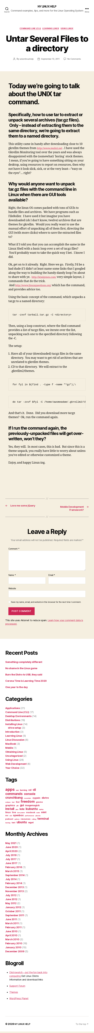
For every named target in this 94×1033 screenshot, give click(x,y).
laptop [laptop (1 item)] (41, 811)
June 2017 (11, 864)
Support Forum (17, 987)
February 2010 (13, 944)
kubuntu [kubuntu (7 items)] (32, 810)
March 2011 (12, 924)
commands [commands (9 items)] (14, 795)
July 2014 (11, 880)
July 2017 (11, 860)
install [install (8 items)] (9, 810)
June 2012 (11, 900)
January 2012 (13, 908)
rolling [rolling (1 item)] (34, 821)
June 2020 (11, 848)
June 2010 (11, 932)
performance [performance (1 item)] (29, 817)
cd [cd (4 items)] (29, 791)
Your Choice (12, 769)
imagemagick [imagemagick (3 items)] (32, 806)
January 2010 (13, 948)
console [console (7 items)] (29, 795)
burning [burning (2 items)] (23, 791)
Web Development (16, 765)
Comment (13, 550)
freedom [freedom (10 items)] (28, 803)
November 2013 (14, 892)
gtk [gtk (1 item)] (17, 807)
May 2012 (11, 904)
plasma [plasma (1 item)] (37, 817)
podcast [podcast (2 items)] (9, 820)
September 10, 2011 (50, 60)
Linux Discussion (14, 741)
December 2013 (14, 888)
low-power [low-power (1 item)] (21, 814)
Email (51, 576)
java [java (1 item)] (17, 811)
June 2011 (11, 920)
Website (12, 590)
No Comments (75, 60)
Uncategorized (14, 757)
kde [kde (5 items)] (22, 810)
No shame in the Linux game (21, 669)
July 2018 (11, 856)
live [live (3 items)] (14, 813)
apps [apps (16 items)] (10, 791)
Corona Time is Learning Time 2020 (26, 682)
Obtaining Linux (14, 753)
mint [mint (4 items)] (43, 813)
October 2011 (13, 912)
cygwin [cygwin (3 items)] (36, 799)
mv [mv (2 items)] (6, 817)
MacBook (10, 745)
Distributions (12, 721)
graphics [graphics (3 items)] (10, 806)
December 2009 (14, 952)
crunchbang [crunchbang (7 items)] (14, 799)
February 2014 (13, 884)
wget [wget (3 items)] (31, 824)
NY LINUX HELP (46, 6)
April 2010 (11, 936)
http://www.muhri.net (51, 149)
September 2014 (15, 876)
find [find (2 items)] (17, 803)
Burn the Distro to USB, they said (23, 676)
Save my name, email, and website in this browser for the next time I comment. (46, 603)
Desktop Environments (18, 717)
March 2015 (12, 872)
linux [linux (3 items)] (8, 813)
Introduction (12, 733)
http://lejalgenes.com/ (46, 278)
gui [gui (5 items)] (22, 806)
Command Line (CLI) (28, 29)
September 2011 (14, 916)
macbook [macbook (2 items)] (30, 814)
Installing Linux (14, 725)
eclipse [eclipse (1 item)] (8, 804)
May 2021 (11, 844)
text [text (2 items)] (13, 824)
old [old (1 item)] (10, 817)
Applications (12, 709)
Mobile (9, 749)
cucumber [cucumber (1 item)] (27, 800)
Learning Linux (52, 29)
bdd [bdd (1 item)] (17, 792)
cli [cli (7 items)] (34, 791)
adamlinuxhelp (26, 60)
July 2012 (11, 896)
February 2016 (13, 868)
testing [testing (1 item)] (7, 824)
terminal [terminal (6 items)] (43, 820)
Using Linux (70, 29)
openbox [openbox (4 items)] (18, 816)
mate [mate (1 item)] (38, 814)
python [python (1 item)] (17, 821)
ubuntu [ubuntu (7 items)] (22, 823)
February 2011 (13, 928)
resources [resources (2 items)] (25, 820)
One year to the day (16, 688)
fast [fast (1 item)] (13, 804)
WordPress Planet (18, 1000)
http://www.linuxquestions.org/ (35, 286)
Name (12, 576)
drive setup (14, 729)
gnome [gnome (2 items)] (39, 803)
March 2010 (12, 940)
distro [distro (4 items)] (45, 799)
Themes (13, 993)
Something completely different (23, 663)
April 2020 (11, 852)
